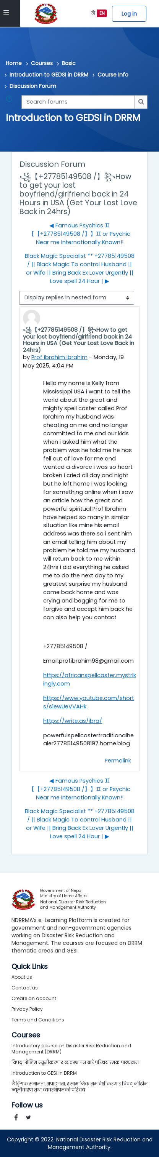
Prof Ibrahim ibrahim (59, 357)
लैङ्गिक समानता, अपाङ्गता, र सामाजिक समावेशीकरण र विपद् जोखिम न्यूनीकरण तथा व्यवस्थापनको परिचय (79, 1086)
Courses (42, 63)
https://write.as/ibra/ (72, 721)
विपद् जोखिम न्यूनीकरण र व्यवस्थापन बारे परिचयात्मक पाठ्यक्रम (75, 1062)
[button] (11, 102)
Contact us (24, 987)
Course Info (112, 74)
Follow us (27, 1105)
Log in (129, 14)
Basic (69, 63)
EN (102, 13)
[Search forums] (78, 102)
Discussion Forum (33, 86)
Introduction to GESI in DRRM (44, 1073)
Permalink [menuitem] (118, 760)
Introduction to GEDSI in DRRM (49, 74)
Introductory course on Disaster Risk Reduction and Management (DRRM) (71, 1048)
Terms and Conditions (37, 1019)
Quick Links (29, 966)
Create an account (33, 998)
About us (21, 977)
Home (14, 63)
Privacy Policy (27, 1009)
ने (93, 13)
